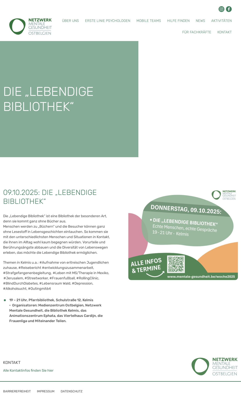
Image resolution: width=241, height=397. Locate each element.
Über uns (70, 21)
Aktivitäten (221, 21)
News (200, 21)
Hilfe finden (178, 21)
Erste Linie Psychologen (107, 21)
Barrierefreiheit (17, 391)
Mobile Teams (148, 21)
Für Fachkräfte (196, 32)
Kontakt (224, 32)
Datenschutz (72, 391)
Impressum (46, 391)
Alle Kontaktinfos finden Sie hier (28, 370)
